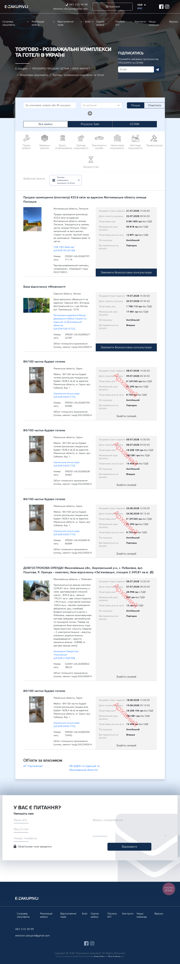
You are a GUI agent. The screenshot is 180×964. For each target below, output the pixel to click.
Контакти (140, 21)
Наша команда (154, 23)
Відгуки (173, 21)
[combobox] (101, 105)
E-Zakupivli (21, 68)
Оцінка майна (100, 23)
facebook (161, 6)
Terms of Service (114, 956)
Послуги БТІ (120, 23)
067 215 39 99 (78, 4)
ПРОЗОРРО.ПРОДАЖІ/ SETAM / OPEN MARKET (61, 68)
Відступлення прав (66, 23)
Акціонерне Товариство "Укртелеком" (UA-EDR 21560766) (66, 655)
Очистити (154, 105)
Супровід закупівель (8, 23)
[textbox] (100, 105)
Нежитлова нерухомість (34, 75)
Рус (139, 8)
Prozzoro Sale (90, 124)
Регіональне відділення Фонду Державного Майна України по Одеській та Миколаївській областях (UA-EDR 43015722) (70, 322)
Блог (88, 21)
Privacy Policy (99, 956)
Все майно (45, 124)
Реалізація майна (38, 23)
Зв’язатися (112, 6)
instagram (167, 6)
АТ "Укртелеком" (33, 766)
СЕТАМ (134, 124)
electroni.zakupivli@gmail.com (70, 8)
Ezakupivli (16, 6)
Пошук (135, 105)
